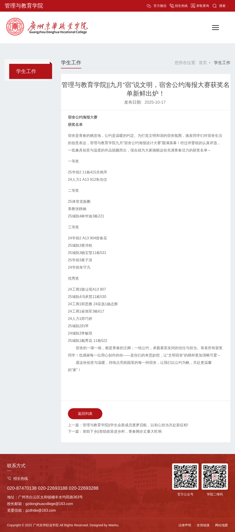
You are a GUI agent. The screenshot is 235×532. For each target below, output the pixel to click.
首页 (203, 62)
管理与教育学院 (24, 6)
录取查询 (202, 6)
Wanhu (113, 525)
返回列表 (85, 414)
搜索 (222, 6)
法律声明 (184, 525)
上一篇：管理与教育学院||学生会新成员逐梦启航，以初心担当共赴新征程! (128, 425)
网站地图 (221, 525)
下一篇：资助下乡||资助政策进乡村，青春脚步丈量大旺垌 (115, 431)
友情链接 (203, 525)
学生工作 (26, 71)
